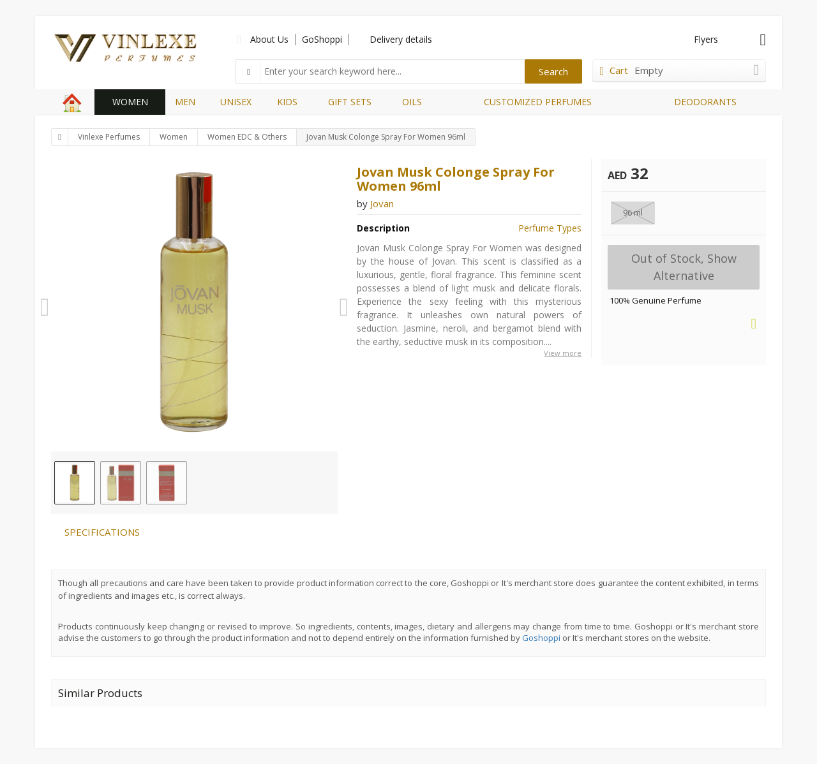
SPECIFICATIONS (102, 531)
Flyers (706, 39)
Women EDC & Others (247, 136)
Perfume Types (549, 228)
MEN (185, 102)
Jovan (382, 203)
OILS (412, 102)
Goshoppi (541, 637)
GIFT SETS (349, 102)
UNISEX (235, 102)
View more (562, 353)
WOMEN (130, 102)
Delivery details (401, 39)
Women (174, 136)
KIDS (287, 102)
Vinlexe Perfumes (109, 136)
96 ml (633, 212)
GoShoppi (322, 39)
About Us (269, 39)
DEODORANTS (705, 102)
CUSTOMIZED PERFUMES (538, 102)
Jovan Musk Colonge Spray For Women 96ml (385, 136)
